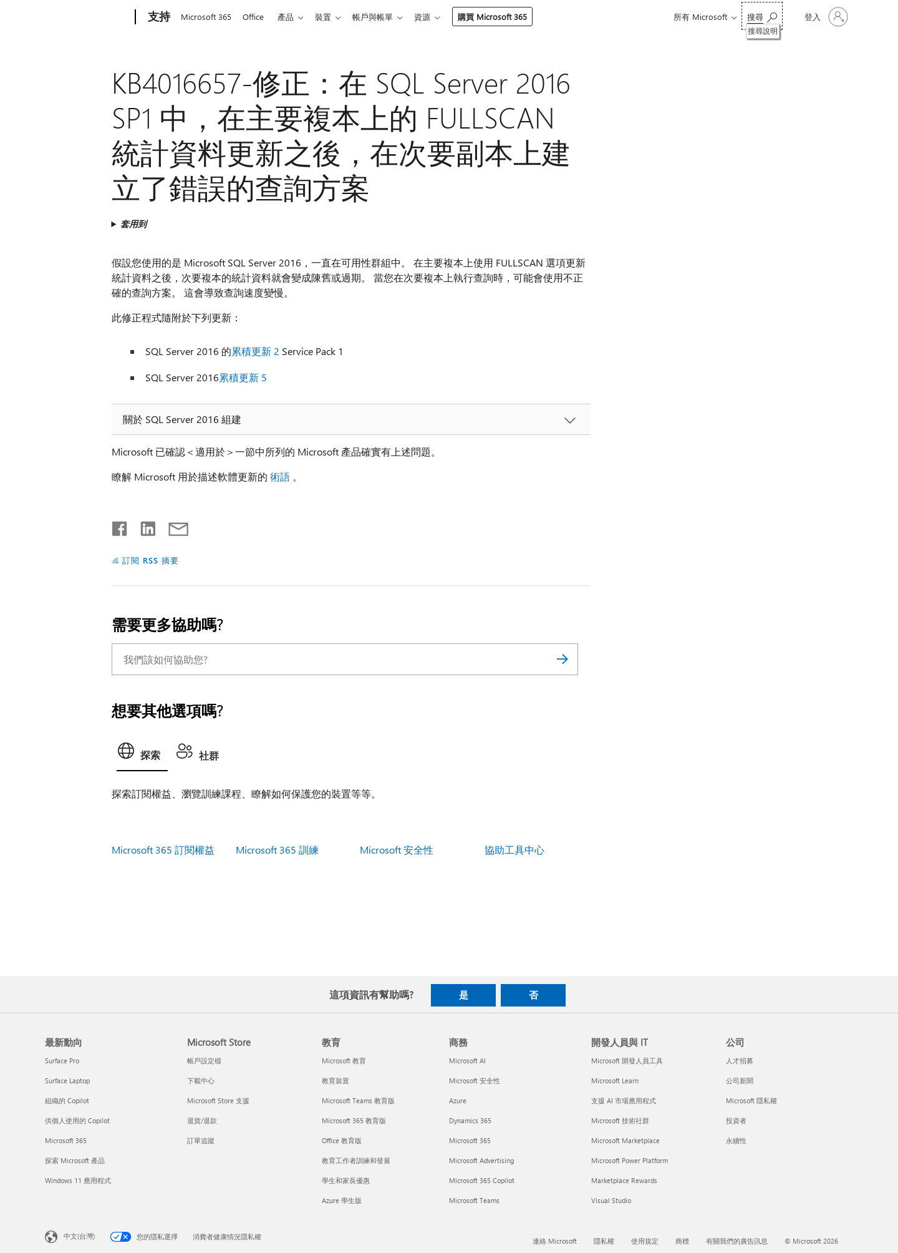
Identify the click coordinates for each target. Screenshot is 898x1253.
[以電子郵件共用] (172, 526)
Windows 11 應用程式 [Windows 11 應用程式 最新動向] (78, 1180)
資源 (435, 16)
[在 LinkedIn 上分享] (143, 526)
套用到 (133, 224)
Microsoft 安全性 (396, 849)
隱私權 (604, 1241)
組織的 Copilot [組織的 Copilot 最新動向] (67, 1100)
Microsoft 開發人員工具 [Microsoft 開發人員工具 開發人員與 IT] (627, 1060)
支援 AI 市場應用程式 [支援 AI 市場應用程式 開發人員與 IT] (623, 1100)
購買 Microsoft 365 (504, 16)
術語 (280, 476)
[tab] (142, 754)
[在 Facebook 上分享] (120, 526)
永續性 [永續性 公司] (736, 1140)
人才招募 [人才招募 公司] (739, 1060)
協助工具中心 (514, 849)
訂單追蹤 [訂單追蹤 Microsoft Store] (201, 1140)
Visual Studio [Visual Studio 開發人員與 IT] (611, 1200)
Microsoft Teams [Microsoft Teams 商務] (474, 1200)
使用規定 (645, 1241)
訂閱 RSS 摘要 (150, 560)
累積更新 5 (243, 377)
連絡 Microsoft (555, 1241)
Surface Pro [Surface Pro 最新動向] (62, 1060)
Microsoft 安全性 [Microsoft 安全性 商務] (474, 1080)
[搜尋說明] (762, 16)
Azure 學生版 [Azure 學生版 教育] (342, 1200)
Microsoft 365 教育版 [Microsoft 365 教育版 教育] (354, 1120)
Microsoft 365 (206, 16)
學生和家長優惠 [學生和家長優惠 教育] (346, 1180)
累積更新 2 (255, 351)
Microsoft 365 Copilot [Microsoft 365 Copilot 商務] (481, 1180)
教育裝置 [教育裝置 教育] (335, 1080)
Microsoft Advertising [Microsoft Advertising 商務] (481, 1160)
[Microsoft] (87, 17)
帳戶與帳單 (382, 16)
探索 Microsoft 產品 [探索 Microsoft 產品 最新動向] (75, 1160)
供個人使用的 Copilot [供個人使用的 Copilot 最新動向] (77, 1120)
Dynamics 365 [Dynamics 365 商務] (470, 1120)
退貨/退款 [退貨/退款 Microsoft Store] (202, 1120)
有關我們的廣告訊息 (737, 1241)
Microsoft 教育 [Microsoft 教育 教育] (344, 1060)
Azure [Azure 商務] (457, 1100)
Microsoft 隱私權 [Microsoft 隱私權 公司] (751, 1100)
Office (255, 16)
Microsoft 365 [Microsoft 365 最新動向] (66, 1140)
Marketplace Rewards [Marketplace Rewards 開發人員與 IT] (624, 1180)
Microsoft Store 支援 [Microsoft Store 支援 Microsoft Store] (218, 1100)
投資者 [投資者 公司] (736, 1120)
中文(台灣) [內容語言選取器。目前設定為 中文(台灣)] (79, 1236)
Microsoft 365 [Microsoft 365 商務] (470, 1140)
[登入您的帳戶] (825, 17)
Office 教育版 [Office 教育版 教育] (342, 1140)
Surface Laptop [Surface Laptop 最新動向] (67, 1080)
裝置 (330, 16)
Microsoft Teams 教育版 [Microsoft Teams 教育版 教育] (358, 1100)
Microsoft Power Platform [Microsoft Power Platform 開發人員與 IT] (629, 1160)
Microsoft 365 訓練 (277, 849)
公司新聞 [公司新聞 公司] (739, 1080)
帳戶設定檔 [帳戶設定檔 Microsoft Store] (204, 1060)
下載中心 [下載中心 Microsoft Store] (201, 1080)
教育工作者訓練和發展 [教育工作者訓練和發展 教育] (356, 1160)
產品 (290, 16)
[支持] (158, 17)
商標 (682, 1241)
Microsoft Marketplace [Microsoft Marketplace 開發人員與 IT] (625, 1140)
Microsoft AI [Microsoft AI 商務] (467, 1060)
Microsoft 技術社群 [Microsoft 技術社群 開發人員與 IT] (620, 1120)
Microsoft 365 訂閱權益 (163, 849)
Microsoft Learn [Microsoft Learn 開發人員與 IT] (615, 1080)
